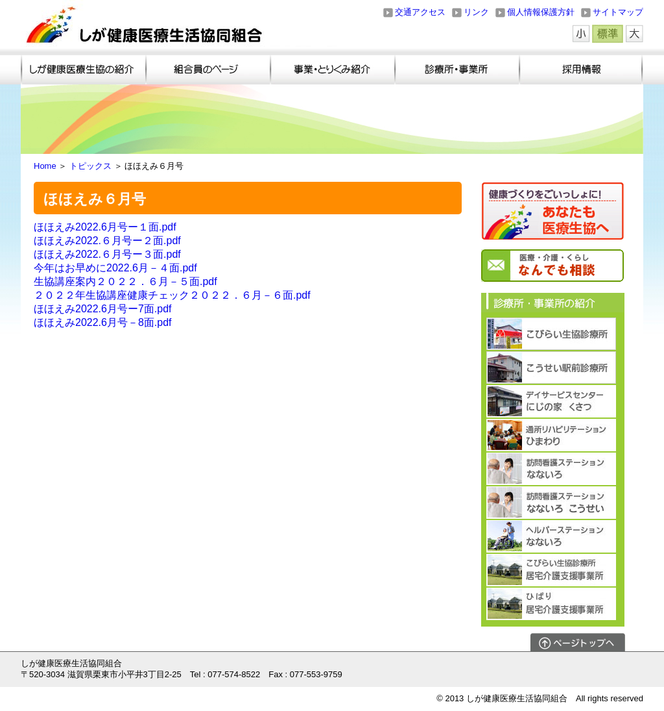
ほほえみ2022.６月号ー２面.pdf (107, 240)
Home (45, 166)
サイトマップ (618, 12)
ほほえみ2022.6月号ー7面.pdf (103, 308)
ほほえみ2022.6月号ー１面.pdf (105, 226)
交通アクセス (420, 12)
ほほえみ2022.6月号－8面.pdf (103, 322)
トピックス (90, 166)
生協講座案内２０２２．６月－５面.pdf (125, 281)
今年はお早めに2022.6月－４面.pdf (115, 267)
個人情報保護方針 (541, 12)
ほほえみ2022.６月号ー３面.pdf (107, 254)
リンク (476, 12)
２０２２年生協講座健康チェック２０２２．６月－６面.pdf (172, 295)
